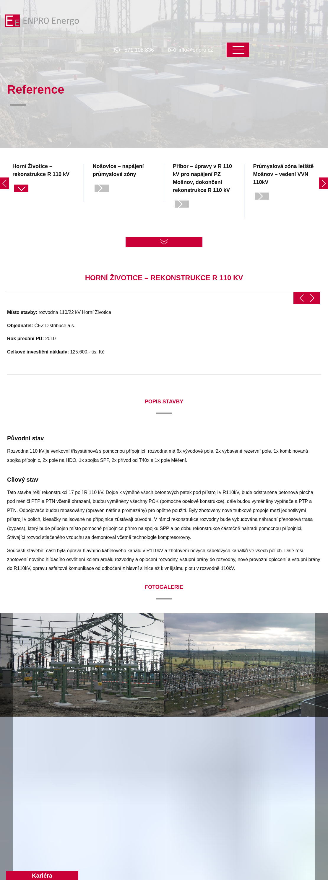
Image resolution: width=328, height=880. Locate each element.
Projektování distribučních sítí (98, 778)
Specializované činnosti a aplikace (97, 824)
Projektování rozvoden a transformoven (96, 796)
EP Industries (214, 795)
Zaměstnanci (277, 795)
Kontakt (273, 764)
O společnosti (215, 764)
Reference (146, 764)
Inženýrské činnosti (91, 810)
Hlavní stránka (23, 764)
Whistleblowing (215, 806)
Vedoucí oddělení (282, 785)
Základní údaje (215, 785)
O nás (206, 774)
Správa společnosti (284, 774)
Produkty (81, 764)
